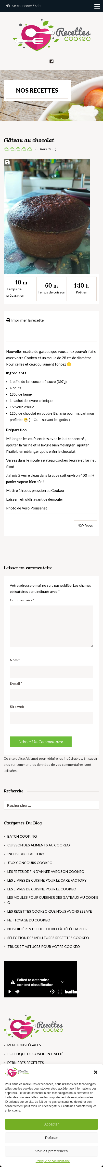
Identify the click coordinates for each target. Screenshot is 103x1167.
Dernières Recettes (25, 1062)
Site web (17, 706)
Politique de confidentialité (53, 1161)
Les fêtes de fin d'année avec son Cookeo (45, 871)
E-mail (16, 683)
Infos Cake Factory (25, 854)
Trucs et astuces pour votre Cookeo (43, 946)
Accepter (51, 1124)
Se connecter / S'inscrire (22, 6)
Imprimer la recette (25, 320)
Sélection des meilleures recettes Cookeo (48, 938)
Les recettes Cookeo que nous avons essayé (49, 911)
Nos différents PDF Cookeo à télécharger (47, 929)
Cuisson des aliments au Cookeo (38, 845)
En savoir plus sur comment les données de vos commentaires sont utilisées (50, 764)
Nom (15, 660)
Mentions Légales (24, 1045)
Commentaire (22, 600)
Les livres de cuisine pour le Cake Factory (47, 880)
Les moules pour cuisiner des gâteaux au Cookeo (52, 900)
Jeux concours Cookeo (29, 863)
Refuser (51, 1137)
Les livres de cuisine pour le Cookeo (41, 889)
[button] (95, 1072)
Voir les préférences (51, 1151)
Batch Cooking (22, 836)
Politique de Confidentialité (35, 1054)
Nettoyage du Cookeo (28, 920)
